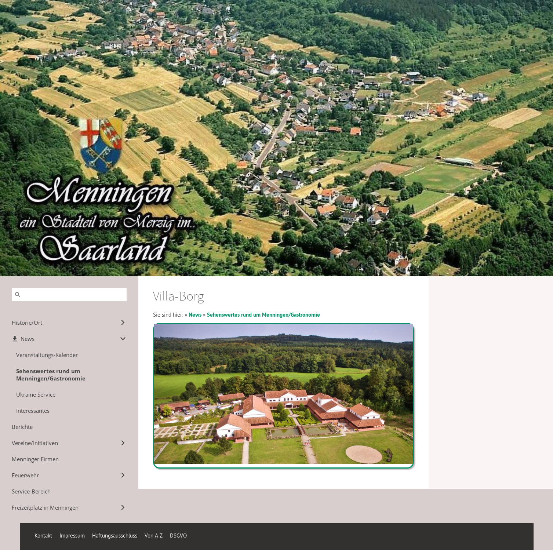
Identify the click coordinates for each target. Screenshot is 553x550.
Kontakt (43, 535)
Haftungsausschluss (114, 535)
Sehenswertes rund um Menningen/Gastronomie (263, 314)
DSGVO (178, 535)
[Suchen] (69, 294)
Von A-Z (154, 535)
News (195, 314)
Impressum (72, 535)
